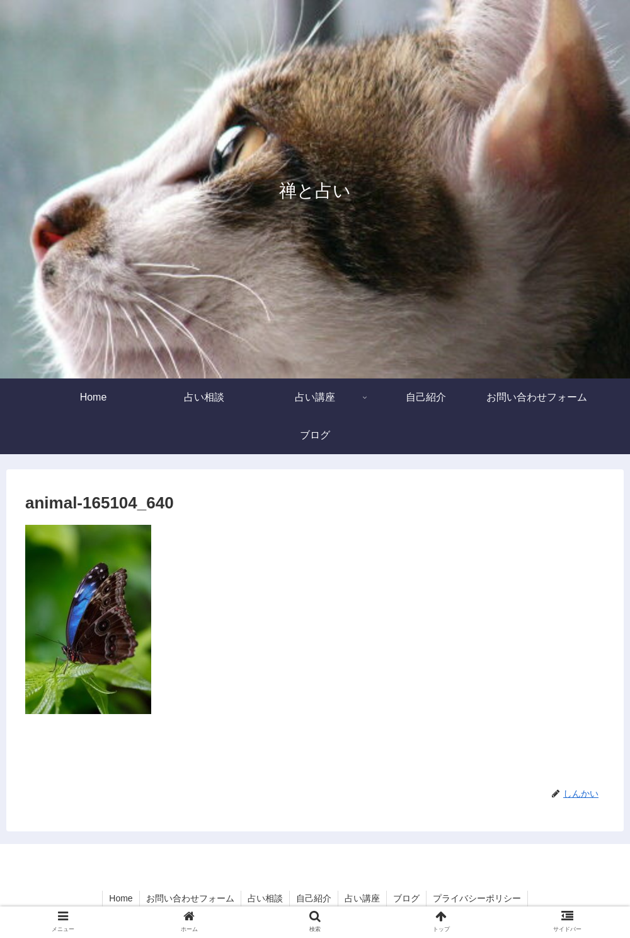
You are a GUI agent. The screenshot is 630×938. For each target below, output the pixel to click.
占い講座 (362, 898)
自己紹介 (313, 898)
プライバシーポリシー (477, 898)
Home (120, 898)
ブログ (406, 898)
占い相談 (265, 898)
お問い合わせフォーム (190, 898)
